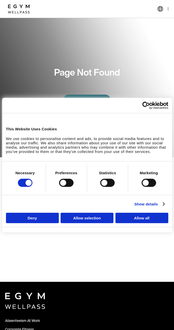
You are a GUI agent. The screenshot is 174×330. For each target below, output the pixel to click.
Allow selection (87, 218)
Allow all (142, 218)
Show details (146, 204)
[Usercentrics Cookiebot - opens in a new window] (146, 105)
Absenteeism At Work (22, 320)
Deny (32, 218)
